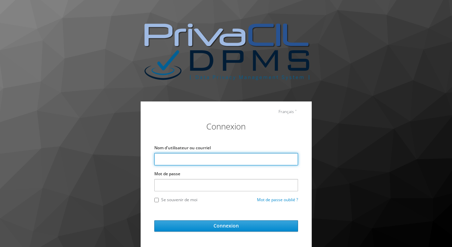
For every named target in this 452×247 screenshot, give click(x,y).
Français (286, 111)
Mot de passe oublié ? (277, 200)
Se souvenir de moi (175, 200)
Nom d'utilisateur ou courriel (182, 148)
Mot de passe (167, 174)
